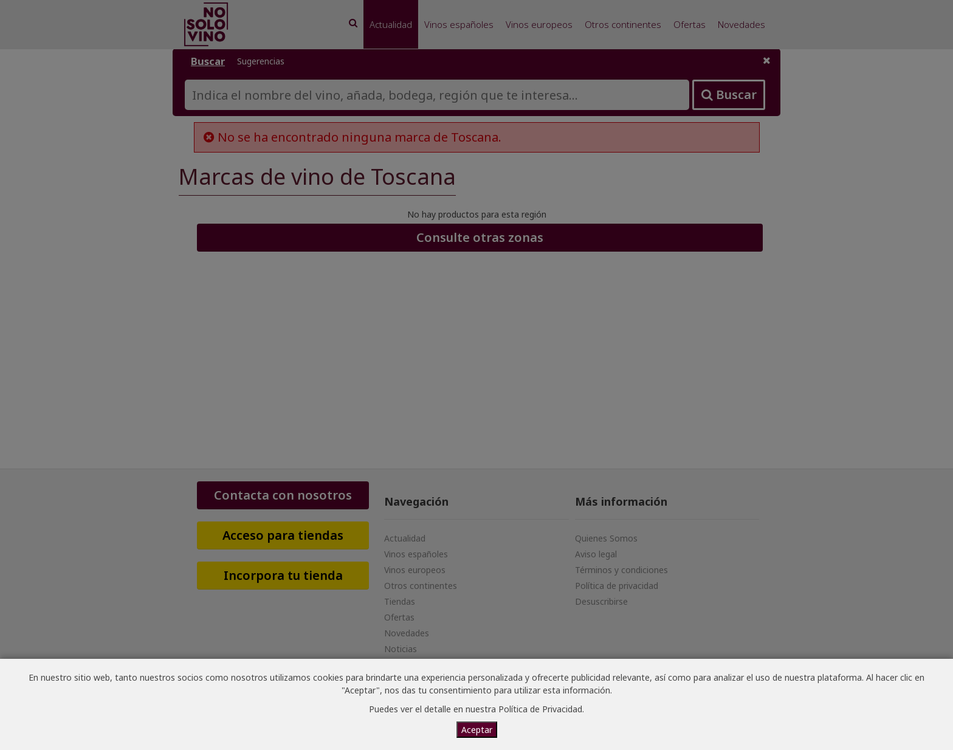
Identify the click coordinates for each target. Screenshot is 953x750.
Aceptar (476, 729)
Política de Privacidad (540, 709)
